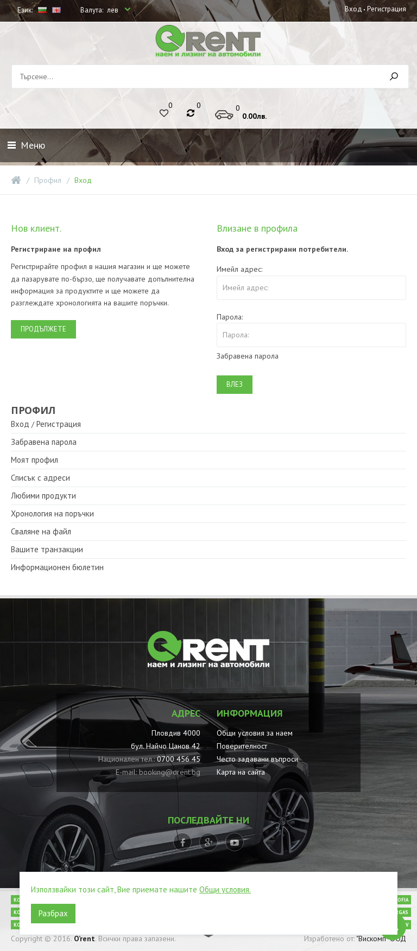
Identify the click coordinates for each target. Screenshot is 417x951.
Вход (353, 9)
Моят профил (34, 460)
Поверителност (242, 746)
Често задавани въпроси (257, 759)
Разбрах (53, 913)
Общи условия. (225, 889)
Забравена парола (248, 356)
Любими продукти (43, 495)
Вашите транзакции (47, 549)
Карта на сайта (241, 772)
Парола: (230, 317)
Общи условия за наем (255, 733)
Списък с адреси (40, 478)
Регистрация (386, 9)
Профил (47, 180)
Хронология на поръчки (52, 513)
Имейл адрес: (239, 269)
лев (113, 10)
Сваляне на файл (41, 531)
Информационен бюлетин (57, 567)
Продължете (43, 329)
